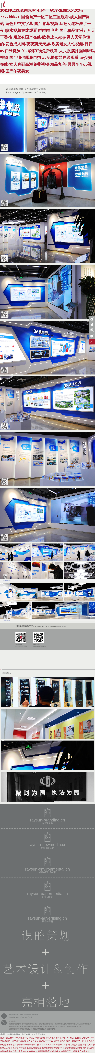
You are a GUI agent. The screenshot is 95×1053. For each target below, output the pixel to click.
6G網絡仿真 (53, 1026)
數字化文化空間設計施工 (30, 1024)
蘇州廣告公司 (27, 1029)
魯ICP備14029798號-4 (16, 1017)
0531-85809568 (92, 319)
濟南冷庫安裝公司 (30, 1026)
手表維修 (46, 1026)
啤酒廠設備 (77, 1026)
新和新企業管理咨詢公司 (83, 1024)
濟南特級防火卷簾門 (16, 1029)
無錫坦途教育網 (69, 1024)
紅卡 (21, 1026)
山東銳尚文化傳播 (15, 1024)
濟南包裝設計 (49, 1024)
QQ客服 (92, 324)
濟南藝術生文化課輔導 (65, 1026)
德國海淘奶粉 (51, 1029)
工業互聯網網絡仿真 (39, 1029)
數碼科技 (42, 1024)
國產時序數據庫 (14, 1026)
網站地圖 (29, 1017)
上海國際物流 (59, 1024)
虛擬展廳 (39, 1026)
